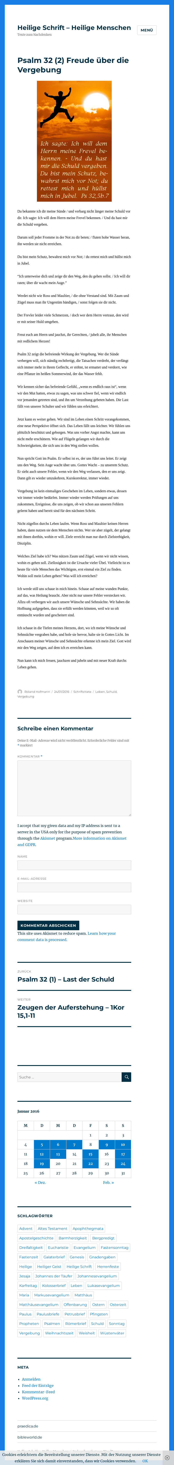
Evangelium (85, 1247)
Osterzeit (118, 1304)
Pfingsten (99, 1314)
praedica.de (27, 1426)
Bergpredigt (103, 1238)
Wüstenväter (112, 1333)
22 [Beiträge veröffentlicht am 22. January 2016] (90, 1163)
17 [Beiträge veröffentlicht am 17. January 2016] (123, 1154)
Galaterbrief (54, 1257)
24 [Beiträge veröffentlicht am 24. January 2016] (123, 1163)
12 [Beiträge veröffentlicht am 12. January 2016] (42, 1154)
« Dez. (40, 1182)
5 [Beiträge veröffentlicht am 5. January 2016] (42, 1144)
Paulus (25, 1314)
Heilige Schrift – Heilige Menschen (74, 27)
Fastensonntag (114, 1247)
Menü (147, 30)
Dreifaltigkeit (31, 1247)
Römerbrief (75, 1324)
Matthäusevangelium (38, 1304)
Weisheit (87, 1333)
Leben (100, 691)
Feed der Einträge (38, 1385)
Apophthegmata (88, 1228)
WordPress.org (35, 1398)
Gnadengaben (102, 1257)
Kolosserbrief (53, 1285)
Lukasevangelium (103, 1285)
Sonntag (117, 1324)
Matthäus (83, 1295)
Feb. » (108, 1182)
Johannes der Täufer (53, 1276)
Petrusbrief (75, 1314)
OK (145, 1461)
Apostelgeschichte (36, 1238)
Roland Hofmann (37, 691)
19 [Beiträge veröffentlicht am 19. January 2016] (42, 1163)
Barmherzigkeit (73, 1238)
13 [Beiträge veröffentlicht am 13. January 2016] (58, 1154)
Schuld (111, 691)
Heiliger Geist (49, 1266)
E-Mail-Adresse (32, 878)
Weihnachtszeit (59, 1333)
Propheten (29, 1324)
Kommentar (30, 756)
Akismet (47, 838)
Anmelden (31, 1379)
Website (25, 901)
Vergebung (25, 696)
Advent (26, 1228)
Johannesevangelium (97, 1276)
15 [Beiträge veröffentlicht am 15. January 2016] (90, 1154)
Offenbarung (75, 1304)
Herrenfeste (108, 1266)
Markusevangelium (51, 1295)
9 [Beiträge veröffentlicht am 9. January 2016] (107, 1144)
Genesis (77, 1257)
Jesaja (24, 1276)
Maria (24, 1295)
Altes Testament (53, 1228)
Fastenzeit (28, 1257)
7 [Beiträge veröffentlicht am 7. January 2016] (74, 1144)
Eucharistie (58, 1247)
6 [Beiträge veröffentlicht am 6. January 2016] (58, 1144)
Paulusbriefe (48, 1314)
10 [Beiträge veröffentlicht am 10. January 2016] (123, 1144)
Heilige (25, 1266)
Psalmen (52, 1324)
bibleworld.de (29, 1437)
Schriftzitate (82, 691)
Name (22, 856)
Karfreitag (28, 1285)
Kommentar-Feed (38, 1392)
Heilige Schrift (79, 1266)
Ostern (98, 1304)
